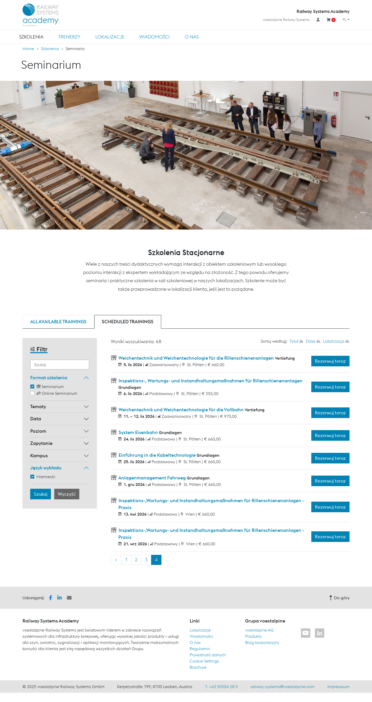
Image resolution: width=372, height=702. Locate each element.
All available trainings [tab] (58, 322)
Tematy (38, 406)
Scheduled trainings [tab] (127, 322)
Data (35, 419)
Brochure (198, 667)
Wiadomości (154, 37)
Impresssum (338, 686)
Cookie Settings (204, 661)
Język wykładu (45, 468)
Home (28, 48)
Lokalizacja (333, 341)
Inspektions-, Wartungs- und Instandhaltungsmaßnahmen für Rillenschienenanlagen (210, 381)
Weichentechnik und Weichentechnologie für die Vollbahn (181, 410)
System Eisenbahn (138, 432)
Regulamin (200, 648)
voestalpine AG (259, 630)
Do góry (339, 597)
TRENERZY (69, 37)
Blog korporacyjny (262, 642)
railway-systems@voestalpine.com (282, 686)
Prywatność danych (208, 654)
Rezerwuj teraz (330, 361)
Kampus (39, 456)
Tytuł (294, 341)
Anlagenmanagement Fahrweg (152, 478)
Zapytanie (41, 443)
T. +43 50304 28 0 (221, 686)
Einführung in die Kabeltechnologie (157, 455)
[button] (50, 597)
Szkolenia (31, 37)
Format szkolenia (48, 378)
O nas (192, 37)
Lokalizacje (110, 37)
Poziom (38, 431)
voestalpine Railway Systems (286, 19)
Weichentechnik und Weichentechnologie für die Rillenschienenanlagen (196, 358)
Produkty (253, 636)
